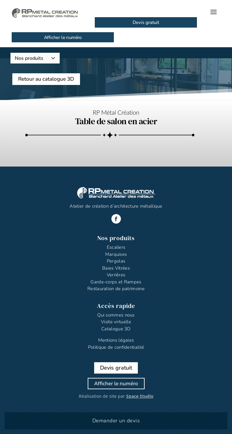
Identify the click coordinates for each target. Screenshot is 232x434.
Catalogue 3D (116, 329)
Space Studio (140, 396)
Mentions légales (116, 340)
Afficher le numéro (63, 37)
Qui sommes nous (116, 315)
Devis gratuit (146, 22)
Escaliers (116, 247)
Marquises (116, 254)
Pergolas (116, 261)
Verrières (116, 275)
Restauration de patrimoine (116, 289)
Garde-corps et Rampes (115, 282)
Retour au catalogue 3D (46, 79)
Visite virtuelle (116, 322)
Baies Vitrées (116, 268)
